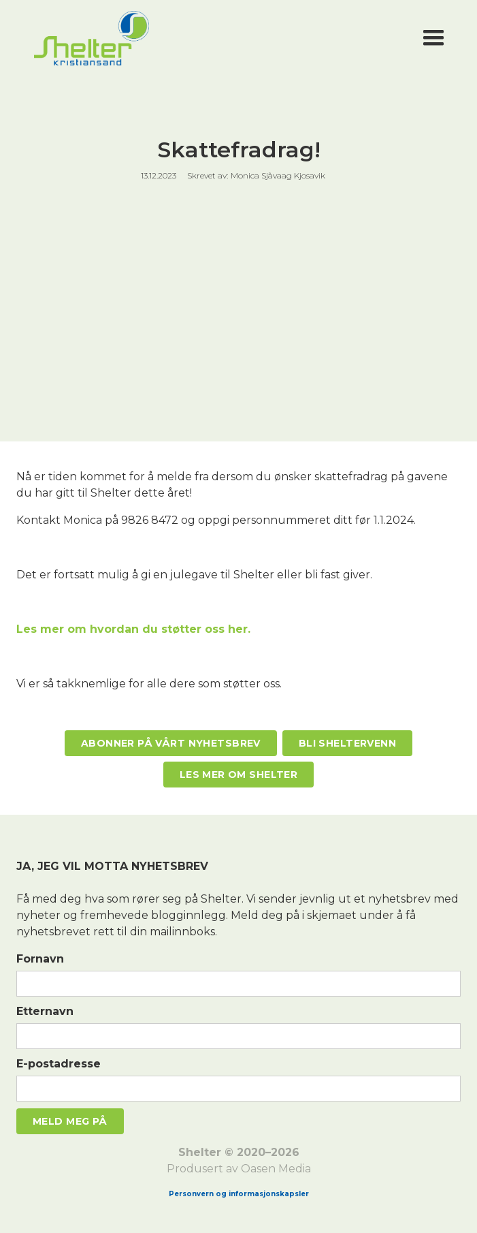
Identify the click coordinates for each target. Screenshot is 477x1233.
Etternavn (44, 1011)
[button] (433, 38)
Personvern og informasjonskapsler (239, 1193)
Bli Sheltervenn (347, 743)
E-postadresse (58, 1063)
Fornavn (40, 958)
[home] (222, 38)
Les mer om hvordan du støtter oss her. (133, 629)
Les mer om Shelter (239, 774)
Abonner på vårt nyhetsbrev (171, 743)
